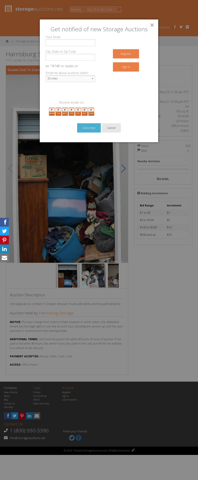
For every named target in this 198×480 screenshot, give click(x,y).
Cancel (111, 7)
